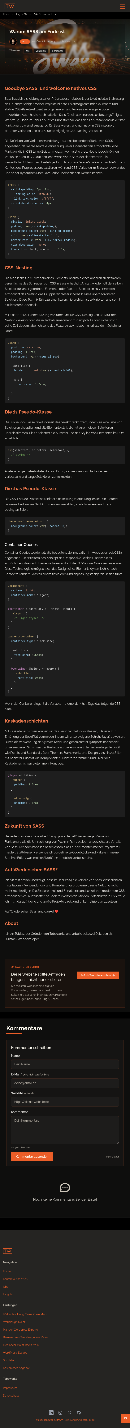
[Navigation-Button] (122, 7)
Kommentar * (20, 1112)
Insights (8, 1294)
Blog (17, 14)
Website (22, 1093)
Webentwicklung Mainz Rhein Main (24, 1314)
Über (6, 1286)
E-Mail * (30, 1074)
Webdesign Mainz (14, 1322)
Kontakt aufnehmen (15, 1279)
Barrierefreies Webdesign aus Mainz (25, 1337)
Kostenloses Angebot (16, 1368)
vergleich (41, 51)
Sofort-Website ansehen (98, 975)
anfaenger (57, 51)
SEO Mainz (10, 1360)
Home (7, 1271)
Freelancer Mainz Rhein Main (21, 1345)
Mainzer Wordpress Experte (20, 1329)
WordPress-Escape (15, 1352)
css (27, 51)
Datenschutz (11, 1395)
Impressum (10, 1387)
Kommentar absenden (32, 1156)
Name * (16, 1055)
